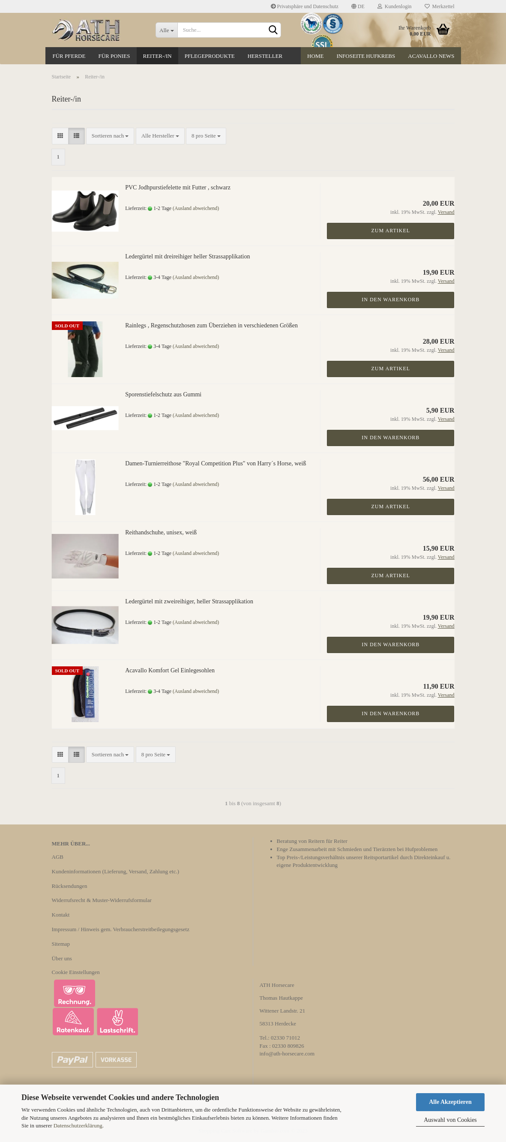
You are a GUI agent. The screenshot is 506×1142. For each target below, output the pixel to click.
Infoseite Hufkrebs (365, 56)
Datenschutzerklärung (78, 1125)
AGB (57, 857)
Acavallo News (431, 56)
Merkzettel (440, 6)
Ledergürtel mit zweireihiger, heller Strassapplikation (189, 601)
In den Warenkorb (390, 300)
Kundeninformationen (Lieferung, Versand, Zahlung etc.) (116, 871)
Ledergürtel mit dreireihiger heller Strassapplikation (187, 256)
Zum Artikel (390, 231)
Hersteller (265, 56)
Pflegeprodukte (210, 56)
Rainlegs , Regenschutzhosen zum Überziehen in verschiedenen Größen (211, 325)
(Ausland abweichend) (196, 208)
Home (315, 56)
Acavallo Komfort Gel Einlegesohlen (170, 670)
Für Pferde (69, 56)
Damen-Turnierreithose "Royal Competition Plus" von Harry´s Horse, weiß (215, 463)
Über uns (62, 958)
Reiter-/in (157, 56)
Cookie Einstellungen (76, 972)
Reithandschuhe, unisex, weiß (161, 532)
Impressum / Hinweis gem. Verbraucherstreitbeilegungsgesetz (120, 929)
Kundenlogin (394, 6)
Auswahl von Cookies (450, 1120)
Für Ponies (114, 56)
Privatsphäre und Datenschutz (304, 6)
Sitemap (61, 944)
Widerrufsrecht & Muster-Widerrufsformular (102, 900)
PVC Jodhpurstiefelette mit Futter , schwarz (178, 187)
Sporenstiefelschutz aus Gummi (163, 394)
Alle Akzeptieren (450, 1102)
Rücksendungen (69, 886)
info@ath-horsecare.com (287, 1053)
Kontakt (61, 914)
